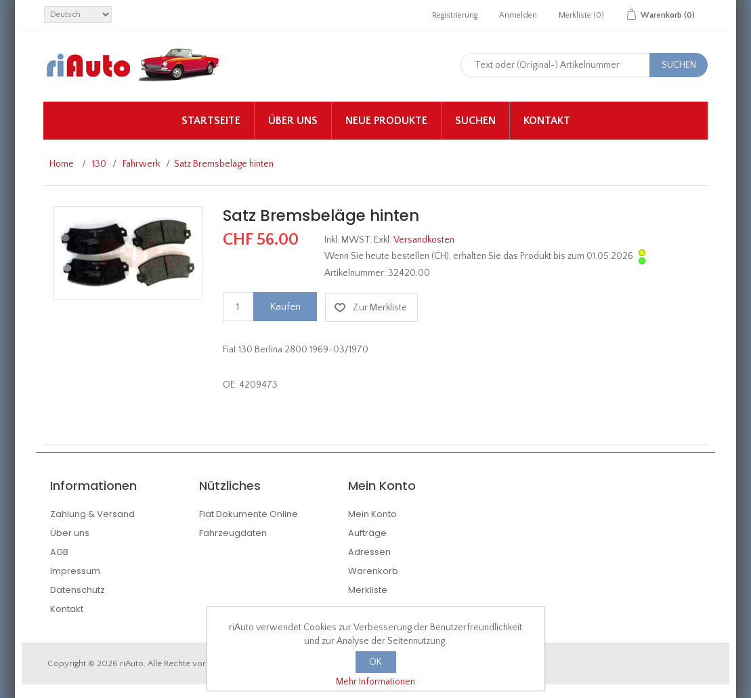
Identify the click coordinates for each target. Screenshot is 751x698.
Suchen (475, 121)
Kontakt (546, 121)
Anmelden (518, 15)
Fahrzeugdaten (233, 533)
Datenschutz (77, 589)
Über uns (293, 121)
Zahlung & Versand (92, 514)
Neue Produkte (386, 121)
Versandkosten (423, 239)
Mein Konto (372, 514)
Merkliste (367, 589)
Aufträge (367, 533)
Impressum (75, 570)
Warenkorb (373, 570)
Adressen (369, 552)
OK (375, 662)
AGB (59, 552)
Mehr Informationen (375, 681)
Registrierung (454, 15)
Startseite (210, 121)
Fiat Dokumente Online (248, 514)
